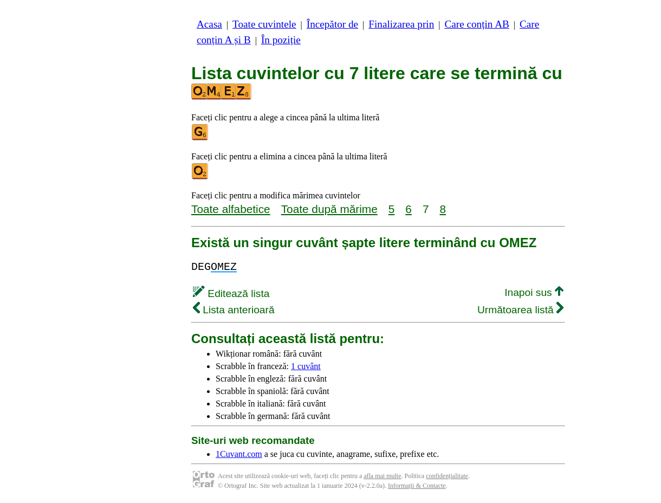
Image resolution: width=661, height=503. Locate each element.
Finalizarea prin (401, 24)
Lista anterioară (234, 309)
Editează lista (231, 293)
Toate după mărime (329, 209)
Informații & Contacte (417, 485)
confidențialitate (447, 476)
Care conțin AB (476, 24)
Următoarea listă (520, 309)
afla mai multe (382, 476)
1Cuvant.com (239, 454)
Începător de (332, 24)
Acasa (209, 24)
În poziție (281, 40)
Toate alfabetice (230, 209)
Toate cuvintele (264, 24)
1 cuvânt (306, 366)
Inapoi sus (533, 292)
